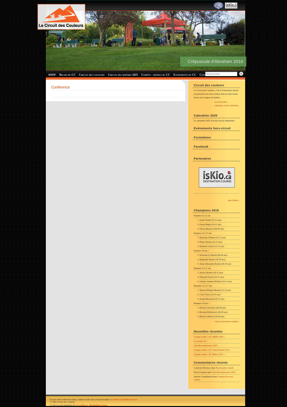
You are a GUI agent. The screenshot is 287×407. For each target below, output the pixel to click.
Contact (205, 74)
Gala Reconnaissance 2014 (224, 372)
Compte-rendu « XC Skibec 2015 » (209, 354)
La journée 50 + (201, 341)
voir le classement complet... (227, 321)
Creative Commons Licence (124, 399)
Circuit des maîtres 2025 (123, 74)
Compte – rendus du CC (155, 74)
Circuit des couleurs (91, 74)
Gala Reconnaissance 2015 (205, 345)
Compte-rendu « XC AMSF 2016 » (209, 336)
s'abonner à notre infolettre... (227, 105)
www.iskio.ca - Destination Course (91, 405)
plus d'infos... (234, 200)
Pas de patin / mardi (224, 368)
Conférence (60, 87)
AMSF (52, 74)
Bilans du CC (67, 74)
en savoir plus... (221, 102)
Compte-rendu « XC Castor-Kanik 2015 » (212, 350)
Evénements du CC (184, 74)
